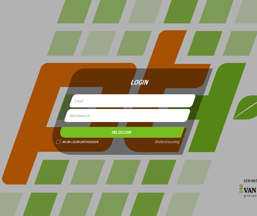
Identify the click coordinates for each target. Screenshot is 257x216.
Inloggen (121, 132)
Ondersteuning (167, 142)
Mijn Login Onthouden (77, 142)
